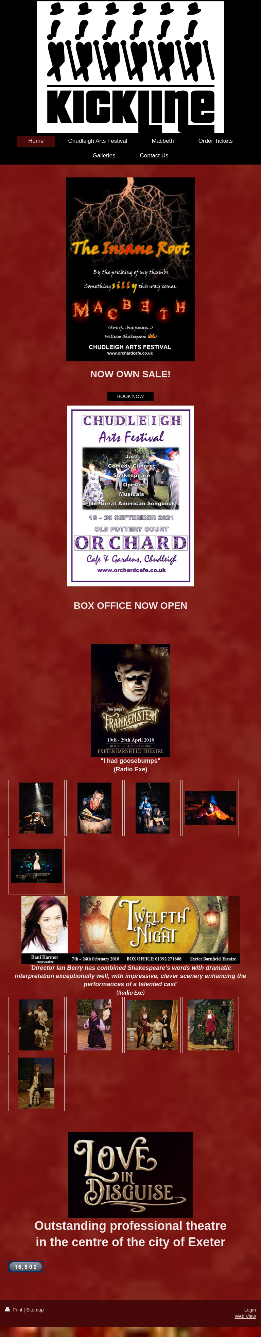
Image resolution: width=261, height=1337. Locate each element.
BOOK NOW (130, 396)
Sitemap (35, 1310)
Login (250, 1310)
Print (14, 1310)
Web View (245, 1316)
